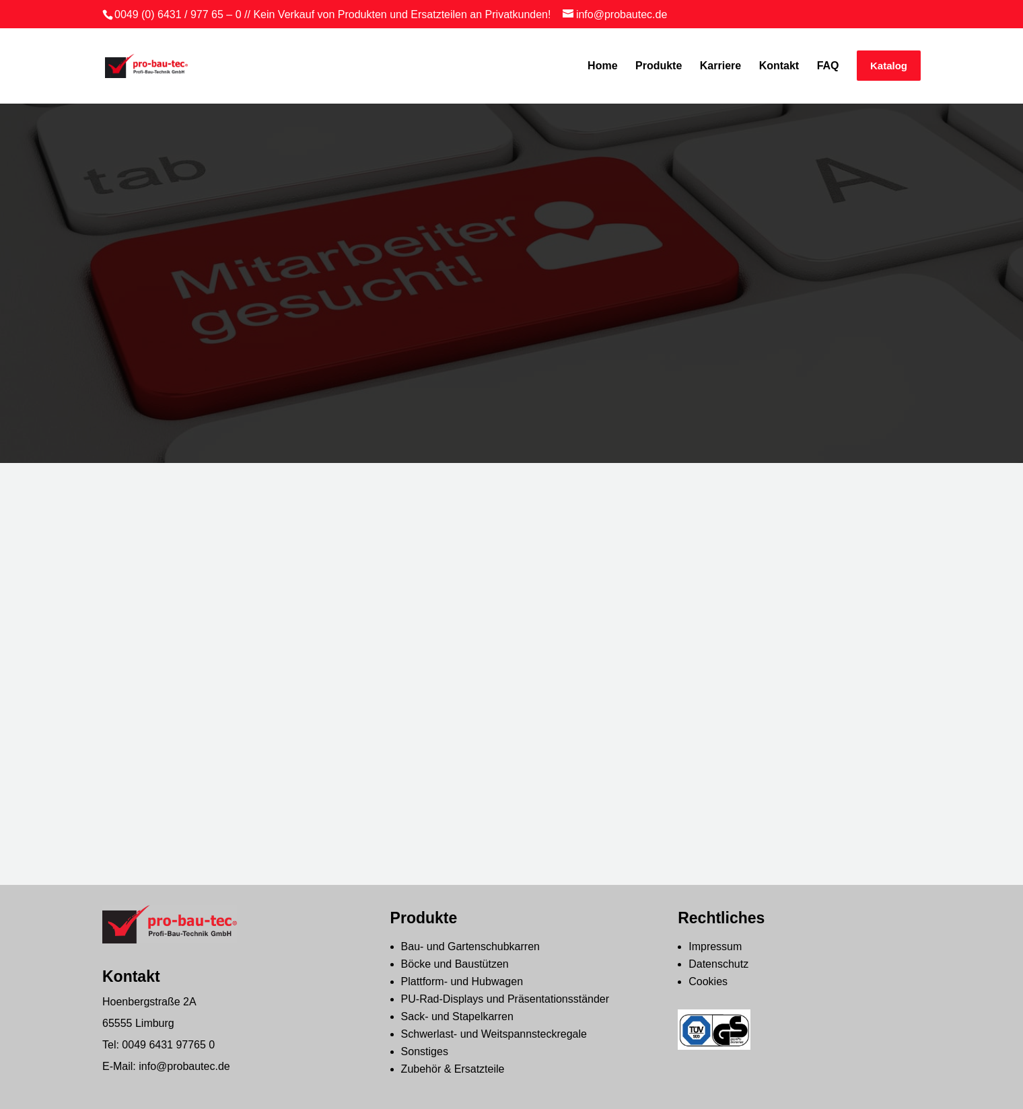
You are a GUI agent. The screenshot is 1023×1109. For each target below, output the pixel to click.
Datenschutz (718, 964)
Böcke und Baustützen (455, 964)
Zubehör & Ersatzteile (453, 1069)
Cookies (708, 981)
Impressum (715, 946)
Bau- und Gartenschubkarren (470, 946)
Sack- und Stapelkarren (457, 1016)
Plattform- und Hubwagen (462, 981)
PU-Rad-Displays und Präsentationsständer (505, 999)
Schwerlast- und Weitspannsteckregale (494, 1034)
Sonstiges (424, 1051)
